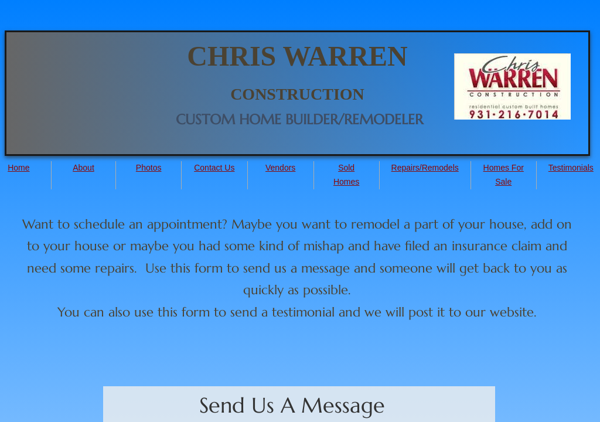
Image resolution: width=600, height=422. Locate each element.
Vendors (280, 167)
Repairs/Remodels (425, 167)
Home (18, 167)
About (83, 167)
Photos (149, 167)
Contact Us (214, 167)
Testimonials (571, 167)
